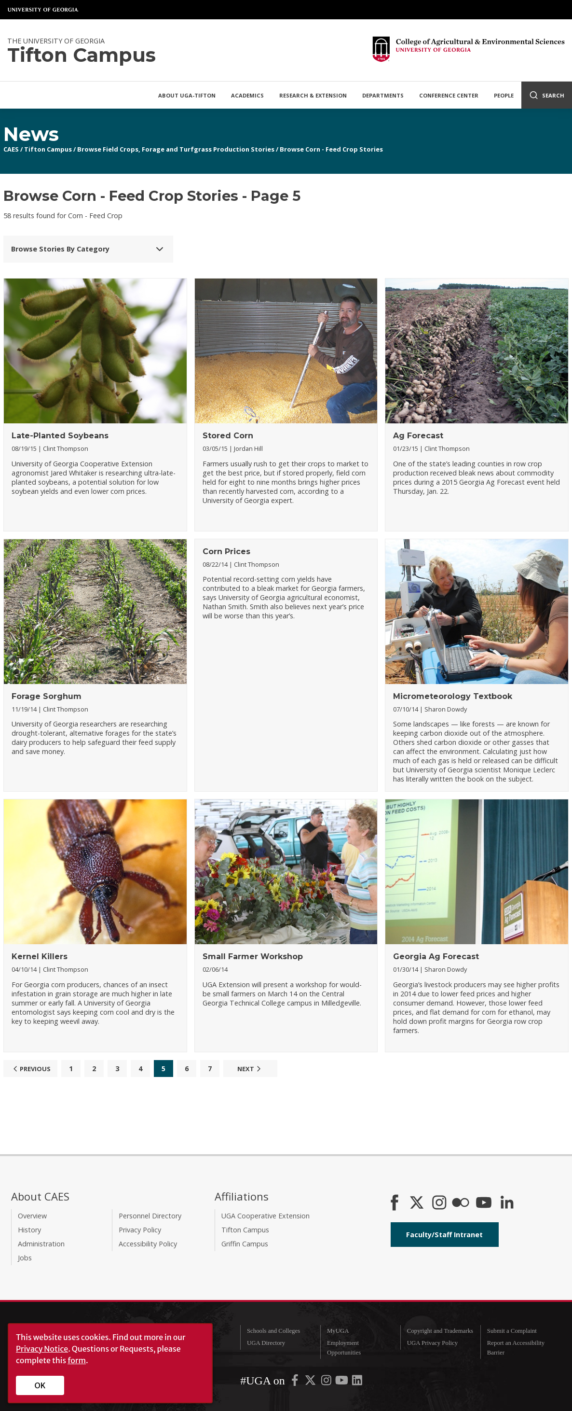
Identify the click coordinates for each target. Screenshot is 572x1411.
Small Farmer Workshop (253, 956)
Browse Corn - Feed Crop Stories (331, 149)
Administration (41, 1243)
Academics (247, 95)
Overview (32, 1215)
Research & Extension (313, 95)
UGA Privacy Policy (432, 1343)
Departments (383, 95)
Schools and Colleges (273, 1330)
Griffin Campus (244, 1243)
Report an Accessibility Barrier (516, 1347)
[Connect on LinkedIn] (506, 1203)
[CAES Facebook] (394, 1203)
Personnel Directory (150, 1215)
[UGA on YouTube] (342, 1382)
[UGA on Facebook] (295, 1382)
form (77, 1360)
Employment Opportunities (344, 1347)
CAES (11, 149)
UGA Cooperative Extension (265, 1215)
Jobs (25, 1257)
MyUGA (338, 1330)
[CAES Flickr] (460, 1203)
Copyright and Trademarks (440, 1330)
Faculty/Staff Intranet (444, 1234)
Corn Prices (226, 551)
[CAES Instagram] (439, 1203)
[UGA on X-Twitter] (311, 1382)
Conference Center (448, 95)
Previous (31, 1069)
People (504, 95)
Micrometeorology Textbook (452, 696)
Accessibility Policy (148, 1243)
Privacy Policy (140, 1229)
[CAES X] (417, 1203)
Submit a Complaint (512, 1330)
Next (250, 1069)
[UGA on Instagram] (327, 1382)
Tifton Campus (48, 149)
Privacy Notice (42, 1349)
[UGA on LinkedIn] (357, 1382)
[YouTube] (483, 1203)
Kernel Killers (40, 956)
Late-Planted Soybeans (60, 435)
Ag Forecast (418, 435)
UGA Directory (266, 1343)
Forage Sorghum (47, 696)
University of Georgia (43, 10)
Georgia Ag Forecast (436, 956)
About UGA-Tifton (187, 95)
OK (40, 1385)
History (29, 1229)
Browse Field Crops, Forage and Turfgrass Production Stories (175, 149)
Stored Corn (228, 435)
